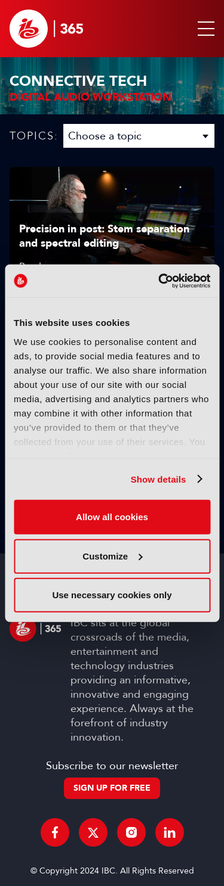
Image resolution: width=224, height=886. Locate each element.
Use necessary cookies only (111, 595)
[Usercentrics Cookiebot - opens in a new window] (159, 280)
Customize (112, 556)
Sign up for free (112, 788)
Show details (158, 479)
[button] (203, 28)
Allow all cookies (112, 517)
